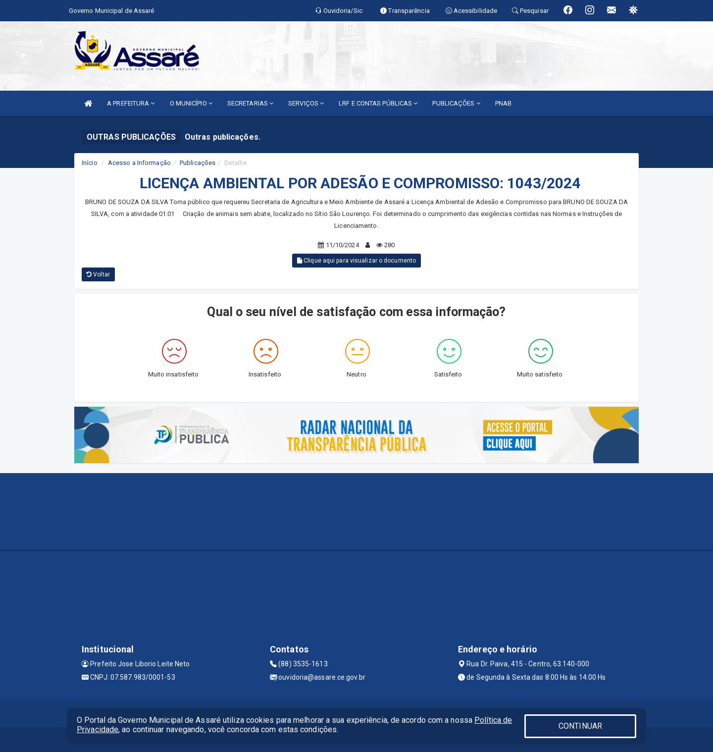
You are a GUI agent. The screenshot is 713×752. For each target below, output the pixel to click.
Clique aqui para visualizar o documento (356, 260)
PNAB (503, 103)
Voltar (98, 274)
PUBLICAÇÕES (456, 103)
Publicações (197, 162)
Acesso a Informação (139, 162)
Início (90, 162)
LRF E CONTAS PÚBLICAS (378, 103)
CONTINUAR (580, 726)
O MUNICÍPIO (191, 103)
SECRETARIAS (250, 103)
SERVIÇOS (306, 103)
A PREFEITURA (130, 103)
